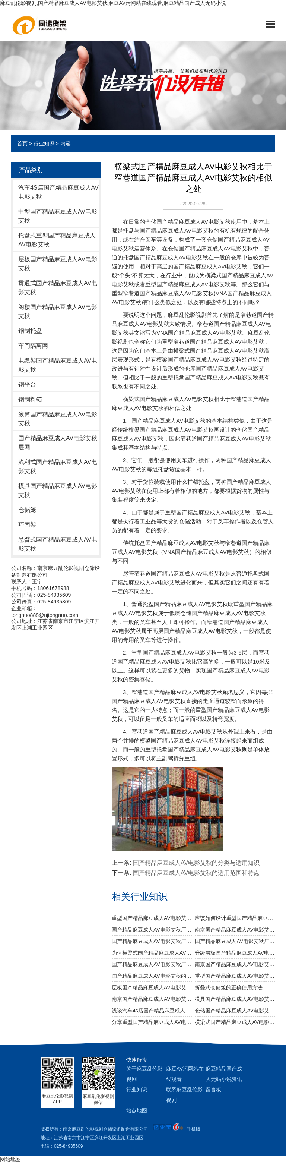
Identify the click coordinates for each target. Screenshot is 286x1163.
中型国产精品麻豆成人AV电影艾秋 (57, 216)
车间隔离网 (33, 346)
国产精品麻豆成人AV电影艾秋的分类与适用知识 (196, 863)
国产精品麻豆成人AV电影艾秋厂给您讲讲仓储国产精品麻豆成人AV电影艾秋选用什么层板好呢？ (152, 964)
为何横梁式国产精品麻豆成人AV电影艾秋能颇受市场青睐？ (152, 953)
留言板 (213, 1090)
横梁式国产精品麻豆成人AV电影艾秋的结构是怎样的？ (235, 1022)
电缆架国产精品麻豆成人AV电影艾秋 (57, 365)
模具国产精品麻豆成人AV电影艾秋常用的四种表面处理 (235, 999)
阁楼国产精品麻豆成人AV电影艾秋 (57, 311)
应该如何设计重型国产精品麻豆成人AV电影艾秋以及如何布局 (235, 918)
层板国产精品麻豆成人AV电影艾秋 (57, 263)
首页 (22, 143)
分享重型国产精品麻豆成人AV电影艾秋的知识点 (152, 1022)
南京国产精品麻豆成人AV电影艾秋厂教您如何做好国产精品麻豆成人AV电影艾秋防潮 (235, 964)
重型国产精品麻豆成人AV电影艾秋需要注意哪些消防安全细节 (152, 918)
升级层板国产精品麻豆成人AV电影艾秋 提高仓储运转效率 (235, 953)
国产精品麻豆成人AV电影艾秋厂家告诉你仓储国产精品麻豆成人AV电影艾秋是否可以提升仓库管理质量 (152, 930)
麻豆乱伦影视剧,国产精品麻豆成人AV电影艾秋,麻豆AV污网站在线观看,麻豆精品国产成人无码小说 (113, 3)
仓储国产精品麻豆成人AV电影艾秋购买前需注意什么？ (235, 1011)
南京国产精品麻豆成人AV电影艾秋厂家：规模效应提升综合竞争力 (235, 930)
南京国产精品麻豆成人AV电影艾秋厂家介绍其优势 (152, 999)
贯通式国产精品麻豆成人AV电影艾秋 (57, 287)
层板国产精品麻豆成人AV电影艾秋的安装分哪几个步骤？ (152, 987)
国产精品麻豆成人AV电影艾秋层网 (57, 442)
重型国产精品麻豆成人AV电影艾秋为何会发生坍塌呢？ (235, 976)
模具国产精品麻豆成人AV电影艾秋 (57, 490)
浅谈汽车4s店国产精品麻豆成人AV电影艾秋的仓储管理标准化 (152, 1011)
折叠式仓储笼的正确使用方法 (229, 987)
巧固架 (27, 524)
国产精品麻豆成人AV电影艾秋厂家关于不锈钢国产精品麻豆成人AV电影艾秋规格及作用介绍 (152, 941)
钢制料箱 (30, 399)
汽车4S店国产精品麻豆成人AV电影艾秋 (58, 192)
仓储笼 (27, 510)
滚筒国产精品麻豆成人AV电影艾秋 (57, 418)
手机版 (193, 1129)
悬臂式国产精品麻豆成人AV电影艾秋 (57, 544)
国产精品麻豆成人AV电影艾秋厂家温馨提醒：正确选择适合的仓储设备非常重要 (235, 941)
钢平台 (27, 384)
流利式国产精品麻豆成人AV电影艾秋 (57, 466)
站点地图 (136, 1110)
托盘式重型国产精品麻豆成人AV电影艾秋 (57, 240)
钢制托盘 (30, 331)
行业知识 (44, 143)
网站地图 (10, 1159)
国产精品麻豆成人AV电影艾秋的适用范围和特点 (196, 873)
